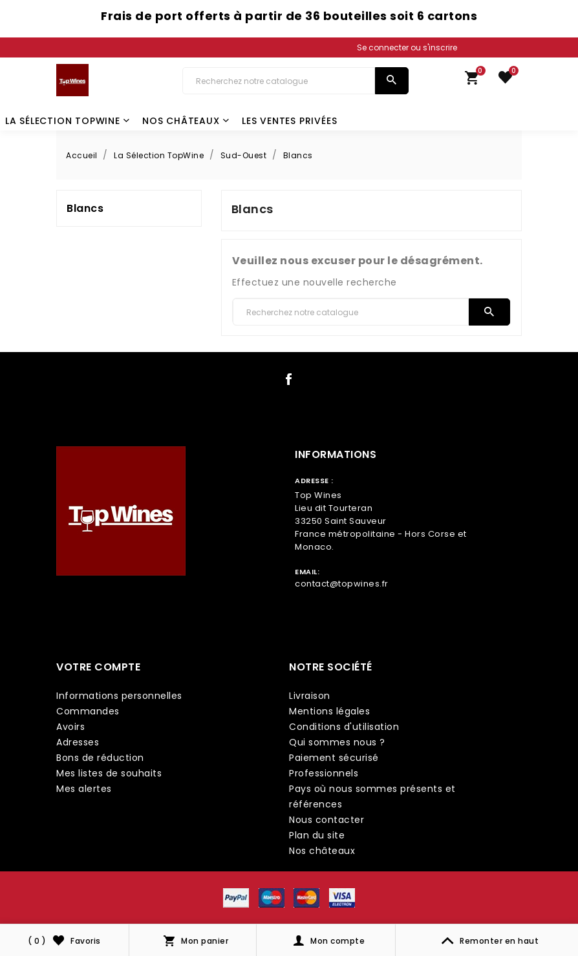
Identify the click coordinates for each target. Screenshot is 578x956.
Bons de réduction (100, 757)
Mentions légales (329, 711)
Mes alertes (84, 788)
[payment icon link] (236, 897)
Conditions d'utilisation (344, 726)
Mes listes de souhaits (109, 773)
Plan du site (317, 835)
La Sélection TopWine (67, 121)
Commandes (88, 711)
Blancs (85, 208)
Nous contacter (326, 819)
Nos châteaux (185, 121)
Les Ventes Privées (289, 120)
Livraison (309, 695)
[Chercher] (278, 81)
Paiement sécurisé (334, 757)
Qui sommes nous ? (337, 742)
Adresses (77, 742)
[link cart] (472, 80)
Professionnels (323, 773)
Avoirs (70, 726)
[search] (391, 81)
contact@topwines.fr (342, 583)
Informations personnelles (119, 695)
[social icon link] (289, 381)
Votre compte (98, 667)
